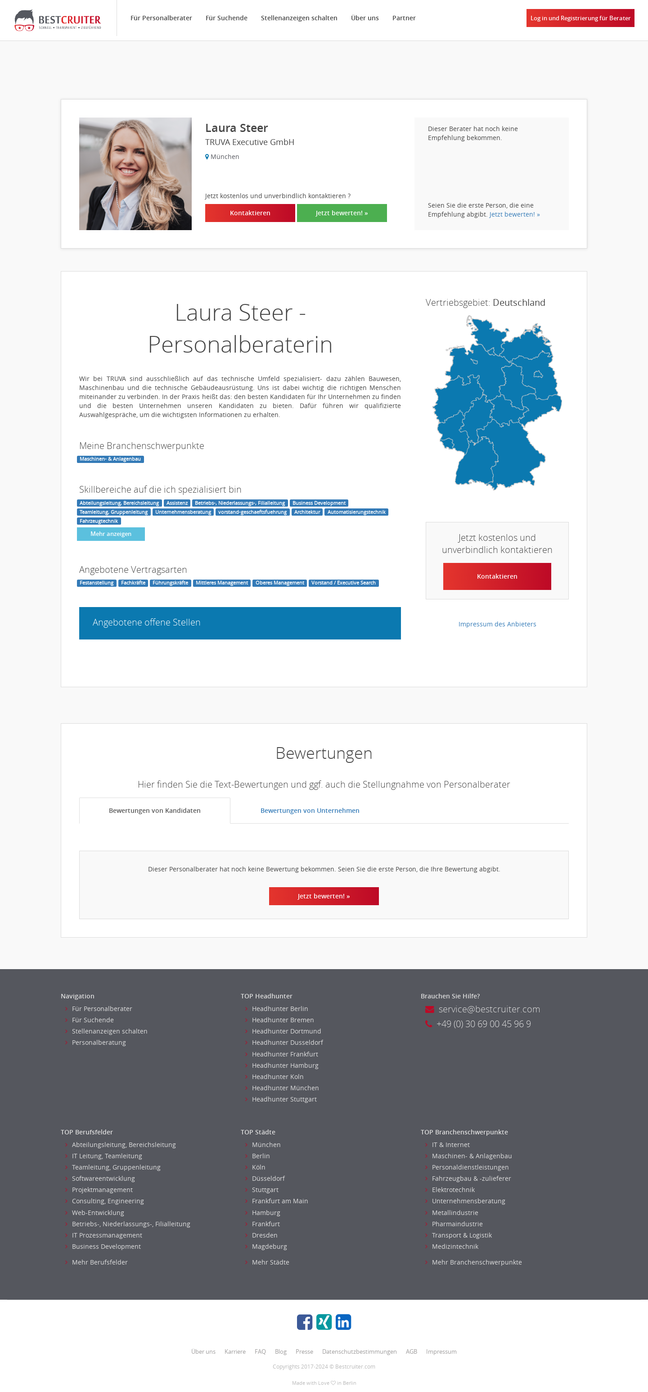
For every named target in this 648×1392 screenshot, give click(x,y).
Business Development (103, 1246)
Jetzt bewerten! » (342, 213)
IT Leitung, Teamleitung (103, 1156)
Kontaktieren (250, 213)
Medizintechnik (451, 1246)
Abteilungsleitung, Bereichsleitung (120, 1144)
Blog (281, 1351)
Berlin (257, 1156)
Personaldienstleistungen (467, 1167)
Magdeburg (266, 1246)
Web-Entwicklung (94, 1212)
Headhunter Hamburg (282, 1065)
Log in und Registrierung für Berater (581, 18)
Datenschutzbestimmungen (359, 1351)
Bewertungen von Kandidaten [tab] (155, 810)
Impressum (441, 1351)
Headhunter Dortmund (283, 1031)
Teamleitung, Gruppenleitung (113, 1167)
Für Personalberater (162, 18)
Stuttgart (262, 1189)
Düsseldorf (265, 1178)
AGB (411, 1351)
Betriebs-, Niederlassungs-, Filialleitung (127, 1224)
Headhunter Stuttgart (281, 1099)
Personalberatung (95, 1042)
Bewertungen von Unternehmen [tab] (310, 810)
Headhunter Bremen (279, 1020)
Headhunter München (282, 1088)
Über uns (365, 18)
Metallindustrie (451, 1212)
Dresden (261, 1235)
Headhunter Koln (274, 1076)
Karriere (235, 1351)
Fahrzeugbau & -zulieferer (468, 1178)
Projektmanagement (99, 1189)
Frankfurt (262, 1224)
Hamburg (262, 1212)
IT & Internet (447, 1144)
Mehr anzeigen (110, 534)
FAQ (260, 1351)
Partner (404, 18)
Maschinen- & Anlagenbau (468, 1156)
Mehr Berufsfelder (96, 1262)
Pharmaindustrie (454, 1224)
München (263, 1144)
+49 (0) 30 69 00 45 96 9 (478, 1024)
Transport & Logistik (458, 1235)
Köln (255, 1167)
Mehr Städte (267, 1262)
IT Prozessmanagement (103, 1235)
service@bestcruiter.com (482, 1009)
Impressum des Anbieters (497, 624)
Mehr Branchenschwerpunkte (473, 1262)
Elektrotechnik (450, 1189)
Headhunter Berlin (276, 1008)
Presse (304, 1351)
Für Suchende (227, 18)
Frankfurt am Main (276, 1201)
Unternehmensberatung (465, 1201)
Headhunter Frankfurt (281, 1054)
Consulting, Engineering (104, 1201)
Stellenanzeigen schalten (299, 18)
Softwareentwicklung (100, 1178)
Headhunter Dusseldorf (284, 1042)
